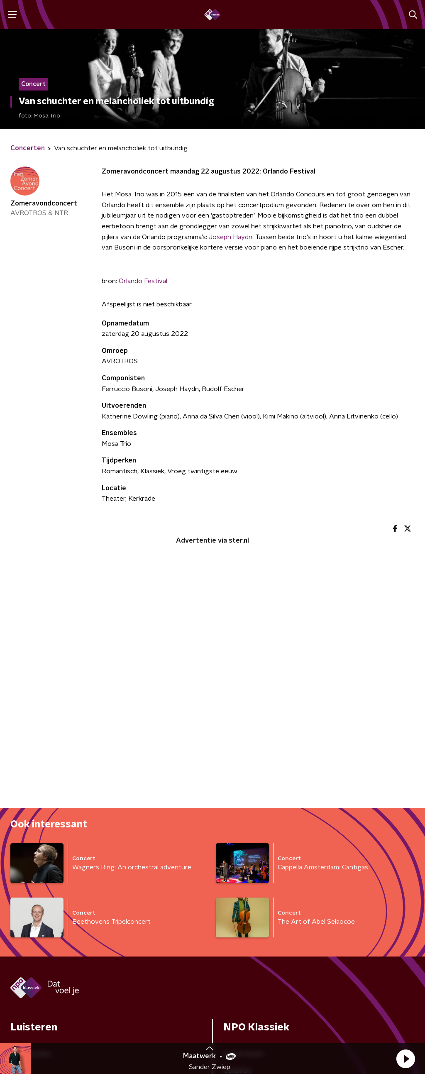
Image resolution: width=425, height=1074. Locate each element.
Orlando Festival (143, 281)
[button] (405, 1058)
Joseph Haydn (230, 237)
